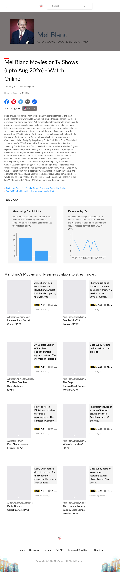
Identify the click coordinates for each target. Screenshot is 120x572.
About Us (98, 550)
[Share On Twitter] (20, 101)
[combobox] (29, 108)
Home (7, 93)
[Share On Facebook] (6, 101)
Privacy (47, 550)
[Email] (27, 101)
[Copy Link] (34, 101)
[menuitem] (21, 551)
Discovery (34, 550)
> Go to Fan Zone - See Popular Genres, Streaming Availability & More (35, 188)
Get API (59, 550)
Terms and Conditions (78, 550)
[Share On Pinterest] (13, 101)
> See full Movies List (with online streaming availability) (29, 191)
